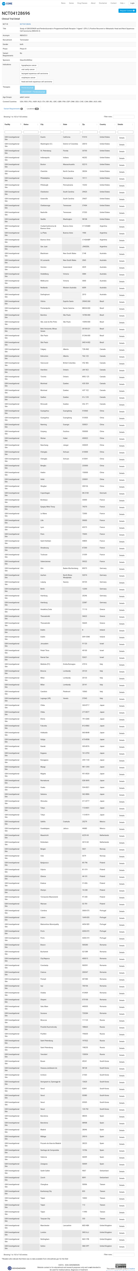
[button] (21, 124)
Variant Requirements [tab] (13, 109)
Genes (71, 3)
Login (132, 3)
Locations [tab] (33, 109)
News (63, 3)
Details (122, 138)
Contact (113, 3)
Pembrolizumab (27, 88)
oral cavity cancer (28, 69)
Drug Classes (82, 3)
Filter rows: (108, 117)
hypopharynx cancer (28, 65)
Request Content (127, 11)
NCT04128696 (25, 24)
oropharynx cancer (28, 78)
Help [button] (122, 3)
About (93, 3)
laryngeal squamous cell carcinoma (34, 73)
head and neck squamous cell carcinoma (36, 82)
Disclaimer (103, 3)
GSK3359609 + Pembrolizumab (33, 92)
